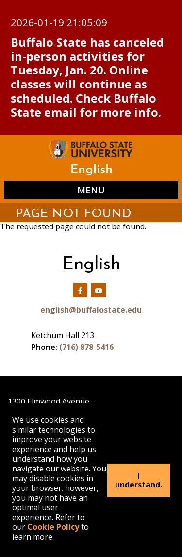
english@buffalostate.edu (91, 309)
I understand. (138, 480)
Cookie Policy (53, 527)
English (91, 170)
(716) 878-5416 (86, 347)
